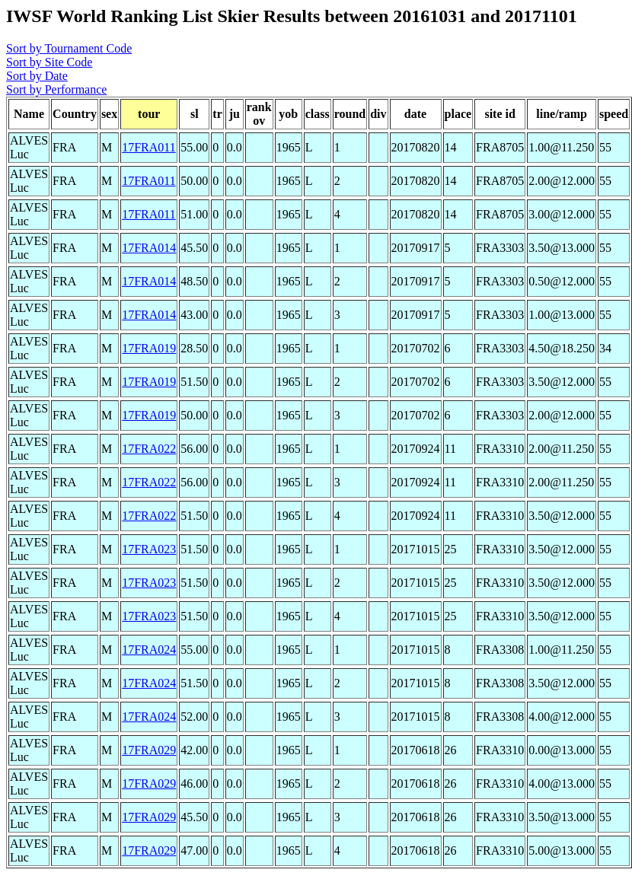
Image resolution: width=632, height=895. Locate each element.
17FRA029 (149, 750)
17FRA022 (149, 448)
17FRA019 (149, 348)
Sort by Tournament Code (69, 48)
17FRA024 (149, 649)
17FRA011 (149, 147)
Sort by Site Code (49, 62)
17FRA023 (149, 549)
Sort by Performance (56, 89)
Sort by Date (37, 75)
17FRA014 (149, 247)
